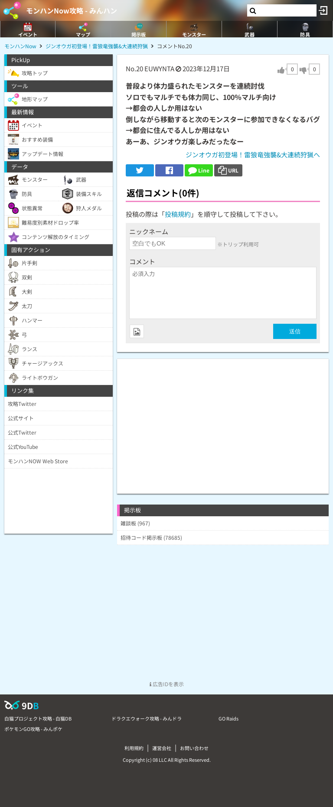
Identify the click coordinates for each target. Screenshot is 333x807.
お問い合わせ (194, 747)
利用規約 (134, 747)
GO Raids (228, 718)
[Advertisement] (223, 420)
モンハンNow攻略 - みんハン (71, 10)
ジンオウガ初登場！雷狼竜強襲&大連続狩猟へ (253, 154)
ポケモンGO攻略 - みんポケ (33, 728)
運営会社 (161, 747)
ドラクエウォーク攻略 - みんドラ (146, 718)
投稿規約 (178, 214)
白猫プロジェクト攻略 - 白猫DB (38, 718)
